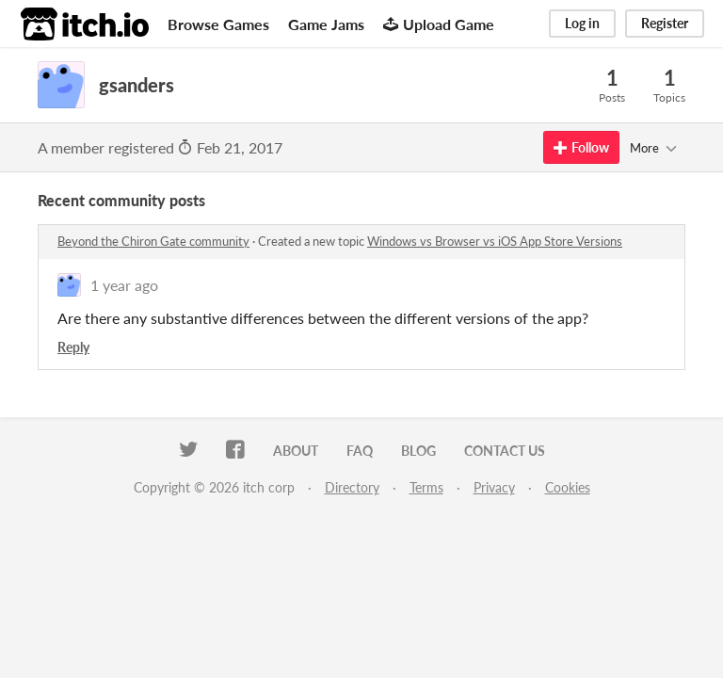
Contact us (504, 451)
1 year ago (124, 285)
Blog (418, 451)
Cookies (567, 487)
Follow (581, 147)
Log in (582, 23)
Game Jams (326, 24)
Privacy (494, 487)
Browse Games (218, 24)
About (295, 451)
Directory (352, 487)
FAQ (359, 451)
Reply (73, 347)
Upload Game (438, 24)
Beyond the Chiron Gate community (153, 241)
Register (664, 23)
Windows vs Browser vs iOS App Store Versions (494, 241)
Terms (426, 487)
